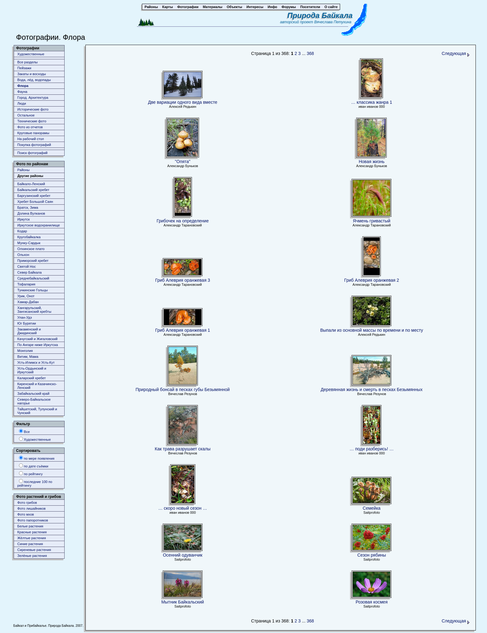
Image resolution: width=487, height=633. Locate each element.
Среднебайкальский (33, 278)
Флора (23, 86)
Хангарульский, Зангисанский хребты (34, 309)
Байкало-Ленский (31, 184)
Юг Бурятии (26, 323)
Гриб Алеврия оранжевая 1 (182, 330)
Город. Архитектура (32, 97)
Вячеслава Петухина (333, 22)
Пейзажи (24, 68)
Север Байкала (29, 272)
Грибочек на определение (183, 220)
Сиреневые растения (34, 550)
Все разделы (27, 62)
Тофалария (26, 284)
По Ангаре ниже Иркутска (37, 345)
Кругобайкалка (29, 237)
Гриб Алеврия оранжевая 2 (371, 280)
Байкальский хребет (33, 190)
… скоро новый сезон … (182, 508)
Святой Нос (26, 266)
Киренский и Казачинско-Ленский (37, 385)
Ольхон (23, 255)
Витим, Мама (27, 356)
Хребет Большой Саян (35, 201)
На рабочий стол (30, 139)
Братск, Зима (27, 207)
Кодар (22, 231)
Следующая (456, 53)
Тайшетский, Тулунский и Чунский (37, 411)
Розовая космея (372, 601)
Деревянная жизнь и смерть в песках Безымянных (372, 389)
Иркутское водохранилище (38, 225)
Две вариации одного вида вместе (182, 102)
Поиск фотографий (32, 153)
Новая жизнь (372, 161)
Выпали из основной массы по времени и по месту (371, 330)
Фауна (22, 91)
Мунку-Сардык (28, 243)
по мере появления (36, 458)
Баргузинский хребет (33, 196)
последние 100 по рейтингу (34, 483)
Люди (21, 103)
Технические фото (31, 121)
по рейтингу (31, 473)
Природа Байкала (320, 15)
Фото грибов (27, 502)
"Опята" (182, 161)
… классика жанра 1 (371, 102)
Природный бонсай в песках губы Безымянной (183, 389)
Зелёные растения (32, 556)
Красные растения (32, 532)
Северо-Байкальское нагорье (34, 401)
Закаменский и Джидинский (29, 331)
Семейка (371, 508)
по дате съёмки (33, 465)
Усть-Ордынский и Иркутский (31, 370)
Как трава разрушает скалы (182, 448)
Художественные (30, 54)
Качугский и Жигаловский (37, 339)
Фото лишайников (31, 508)
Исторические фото (32, 109)
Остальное (26, 115)
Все (24, 431)
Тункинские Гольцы (32, 290)
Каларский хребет (31, 378)
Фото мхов (25, 514)
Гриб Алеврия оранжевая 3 (182, 280)
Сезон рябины (371, 555)
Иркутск (23, 219)
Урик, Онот (25, 296)
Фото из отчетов (30, 127)
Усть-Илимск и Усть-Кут (36, 362)
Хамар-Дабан (28, 302)
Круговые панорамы (33, 133)
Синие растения (30, 544)
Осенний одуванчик (182, 555)
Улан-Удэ (24, 317)
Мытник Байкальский (183, 601)
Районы (23, 170)
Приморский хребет (32, 260)
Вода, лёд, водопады (34, 80)
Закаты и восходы (31, 74)
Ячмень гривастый (371, 220)
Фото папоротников (32, 520)
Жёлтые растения (31, 538)
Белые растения (30, 526)
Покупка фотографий (34, 145)
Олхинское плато (31, 249)
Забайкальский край (33, 393)
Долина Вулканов (31, 213)
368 (310, 53)
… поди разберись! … (372, 448)
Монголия (25, 351)
